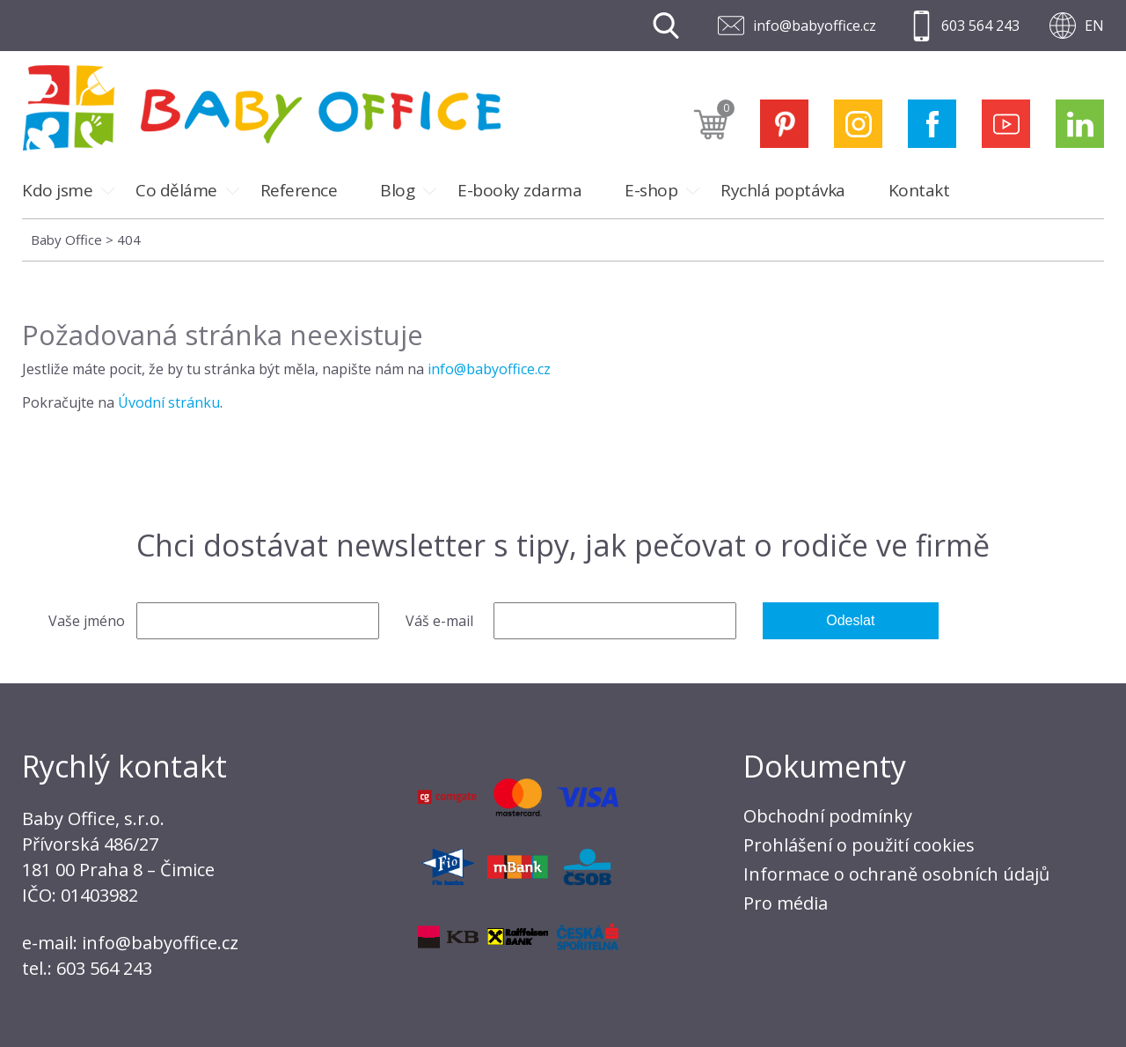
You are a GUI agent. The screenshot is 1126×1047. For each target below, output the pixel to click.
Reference (299, 190)
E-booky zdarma (519, 190)
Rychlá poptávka (782, 190)
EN (1094, 25)
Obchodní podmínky (827, 816)
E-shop (651, 190)
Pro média (785, 903)
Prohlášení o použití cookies (859, 845)
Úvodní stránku (169, 402)
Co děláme (176, 190)
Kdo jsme (57, 190)
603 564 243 (980, 25)
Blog (397, 190)
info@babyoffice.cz (814, 25)
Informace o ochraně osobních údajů (896, 874)
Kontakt (919, 190)
